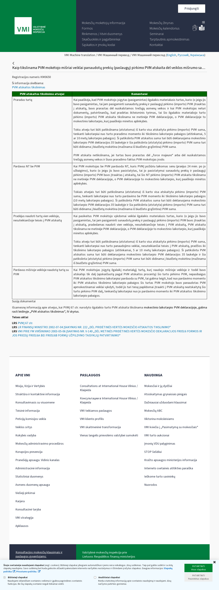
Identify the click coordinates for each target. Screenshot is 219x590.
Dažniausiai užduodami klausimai (165, 402)
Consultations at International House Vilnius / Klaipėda (109, 388)
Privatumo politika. (26, 571)
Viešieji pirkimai (25, 493)
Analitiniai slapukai (107, 577)
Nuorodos (150, 485)
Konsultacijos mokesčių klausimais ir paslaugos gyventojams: (39, 554)
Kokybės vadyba (25, 435)
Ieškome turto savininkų (159, 476)
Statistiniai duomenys (29, 476)
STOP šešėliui (153, 452)
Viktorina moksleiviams (159, 419)
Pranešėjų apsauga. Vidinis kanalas (37, 460)
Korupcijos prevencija (28, 452)
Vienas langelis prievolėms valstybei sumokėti (109, 435)
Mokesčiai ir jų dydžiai (158, 386)
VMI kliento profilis (92, 419)
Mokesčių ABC (153, 411)
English (171, 55)
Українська (197, 55)
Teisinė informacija (27, 411)
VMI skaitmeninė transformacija (100, 427)
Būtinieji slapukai (15, 577)
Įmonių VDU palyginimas (159, 444)
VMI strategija (24, 518)
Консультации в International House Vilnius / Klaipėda (109, 400)
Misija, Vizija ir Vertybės (30, 386)
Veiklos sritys (23, 427)
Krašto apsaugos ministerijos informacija (170, 460)
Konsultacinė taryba (28, 509)
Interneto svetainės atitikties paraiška (168, 468)
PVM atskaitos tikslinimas (28, 87)
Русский (183, 55)
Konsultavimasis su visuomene (35, 402)
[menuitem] (103, 23)
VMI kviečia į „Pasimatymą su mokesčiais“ (171, 427)
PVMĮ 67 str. (25, 323)
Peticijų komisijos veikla (30, 419)
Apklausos (21, 526)
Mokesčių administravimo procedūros (39, 444)
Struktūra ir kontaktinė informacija (37, 394)
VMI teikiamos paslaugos (96, 411)
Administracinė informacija (32, 468)
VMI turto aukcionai (156, 435)
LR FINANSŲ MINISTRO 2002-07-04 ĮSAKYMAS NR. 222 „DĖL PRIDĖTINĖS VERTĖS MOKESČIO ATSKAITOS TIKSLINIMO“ (94, 327)
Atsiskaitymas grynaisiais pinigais (165, 394)
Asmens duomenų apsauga (32, 485)
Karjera (20, 501)
